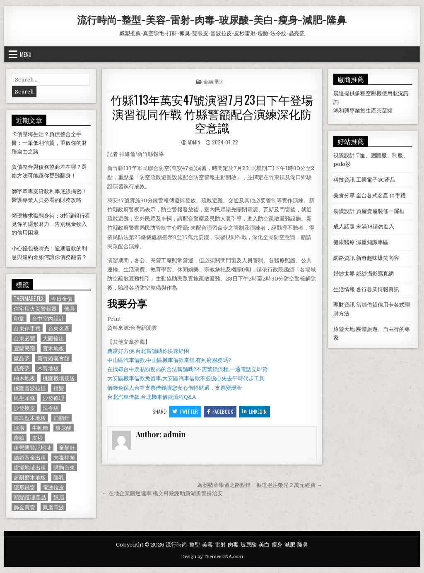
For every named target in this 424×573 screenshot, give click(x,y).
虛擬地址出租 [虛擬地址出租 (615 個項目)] (30, 467)
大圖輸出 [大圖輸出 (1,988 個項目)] (53, 338)
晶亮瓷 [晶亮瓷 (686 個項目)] (22, 368)
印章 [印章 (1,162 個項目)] (19, 318)
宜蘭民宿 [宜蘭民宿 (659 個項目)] (24, 348)
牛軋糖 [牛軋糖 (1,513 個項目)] (40, 428)
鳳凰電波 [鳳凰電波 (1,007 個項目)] (53, 507)
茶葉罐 (384, 111)
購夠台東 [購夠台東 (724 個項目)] (64, 467)
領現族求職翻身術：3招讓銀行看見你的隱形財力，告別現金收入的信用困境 (51, 224)
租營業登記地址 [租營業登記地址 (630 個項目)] (32, 447)
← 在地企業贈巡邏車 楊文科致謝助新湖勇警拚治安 (162, 493)
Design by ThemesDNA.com (212, 556)
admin (194, 142)
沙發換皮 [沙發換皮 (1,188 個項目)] (24, 408)
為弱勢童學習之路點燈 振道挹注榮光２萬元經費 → (259, 485)
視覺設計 (344, 155)
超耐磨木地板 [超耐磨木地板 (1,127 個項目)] (30, 477)
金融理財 (213, 81)
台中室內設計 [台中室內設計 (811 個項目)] (48, 318)
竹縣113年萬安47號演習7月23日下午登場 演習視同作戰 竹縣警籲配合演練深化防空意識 (212, 113)
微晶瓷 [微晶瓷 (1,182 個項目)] (22, 358)
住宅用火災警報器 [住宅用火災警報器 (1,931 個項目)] (35, 308)
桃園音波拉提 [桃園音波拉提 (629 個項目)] (30, 388)
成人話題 (344, 226)
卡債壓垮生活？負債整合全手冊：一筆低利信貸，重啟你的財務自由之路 (49, 143)
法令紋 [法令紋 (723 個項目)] (51, 408)
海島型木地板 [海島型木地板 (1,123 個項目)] (30, 418)
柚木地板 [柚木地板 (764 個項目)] (24, 378)
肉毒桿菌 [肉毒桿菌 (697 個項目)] (64, 457)
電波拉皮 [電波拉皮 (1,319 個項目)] (53, 487)
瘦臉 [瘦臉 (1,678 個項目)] (19, 437)
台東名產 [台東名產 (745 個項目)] (59, 328)
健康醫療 (344, 242)
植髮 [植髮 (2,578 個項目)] (58, 388)
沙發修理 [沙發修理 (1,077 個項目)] (53, 398)
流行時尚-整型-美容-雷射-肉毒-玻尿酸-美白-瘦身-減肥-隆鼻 (212, 19)
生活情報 (344, 289)
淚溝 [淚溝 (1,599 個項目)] (19, 428)
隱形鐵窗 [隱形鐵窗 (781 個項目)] (24, 487)
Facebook (220, 411)
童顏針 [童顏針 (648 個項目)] (67, 447)
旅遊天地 (344, 329)
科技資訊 (344, 180)
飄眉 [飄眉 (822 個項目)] (58, 497)
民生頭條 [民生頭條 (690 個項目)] (24, 398)
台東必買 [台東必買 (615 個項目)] (24, 338)
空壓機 (374, 93)
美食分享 (344, 195)
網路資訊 (344, 258)
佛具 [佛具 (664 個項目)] (69, 308)
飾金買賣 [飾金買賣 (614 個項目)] (24, 507)
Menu (25, 54)
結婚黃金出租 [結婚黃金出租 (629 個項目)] (30, 457)
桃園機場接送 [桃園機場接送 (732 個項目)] (59, 378)
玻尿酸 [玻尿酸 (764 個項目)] (63, 428)
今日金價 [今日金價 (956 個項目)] (61, 298)
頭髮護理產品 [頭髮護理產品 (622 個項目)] (30, 497)
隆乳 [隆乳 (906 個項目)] (58, 477)
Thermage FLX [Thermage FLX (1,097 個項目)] (28, 298)
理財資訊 (344, 305)
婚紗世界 (344, 274)
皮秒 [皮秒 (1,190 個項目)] (37, 437)
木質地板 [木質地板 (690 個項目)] (48, 368)
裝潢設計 (344, 211)
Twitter (185, 411)
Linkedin (254, 411)
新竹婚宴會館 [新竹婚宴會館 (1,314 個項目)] (53, 358)
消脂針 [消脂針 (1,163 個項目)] (61, 418)
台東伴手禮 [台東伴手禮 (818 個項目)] (27, 328)
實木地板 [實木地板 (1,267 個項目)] (53, 348)
